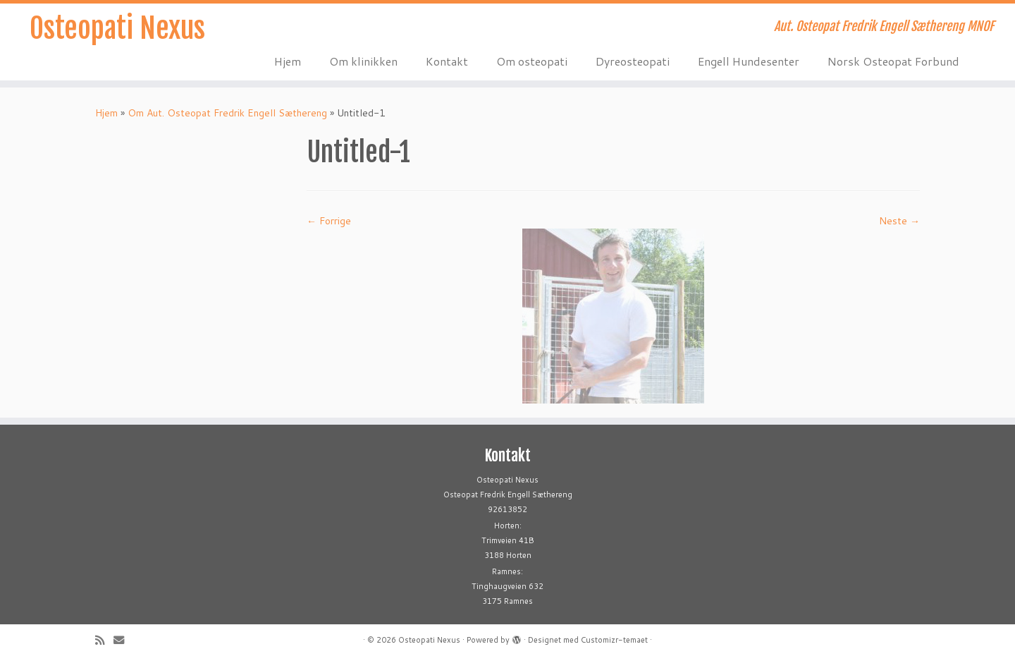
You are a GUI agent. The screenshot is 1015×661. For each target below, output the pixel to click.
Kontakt (447, 61)
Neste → (899, 221)
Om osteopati (531, 61)
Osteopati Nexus (117, 28)
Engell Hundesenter (748, 61)
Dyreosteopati (633, 61)
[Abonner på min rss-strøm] (104, 640)
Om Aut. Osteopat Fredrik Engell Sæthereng (227, 113)
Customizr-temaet (614, 639)
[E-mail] (123, 640)
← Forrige (329, 221)
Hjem (287, 61)
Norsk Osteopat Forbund (893, 61)
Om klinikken (363, 61)
